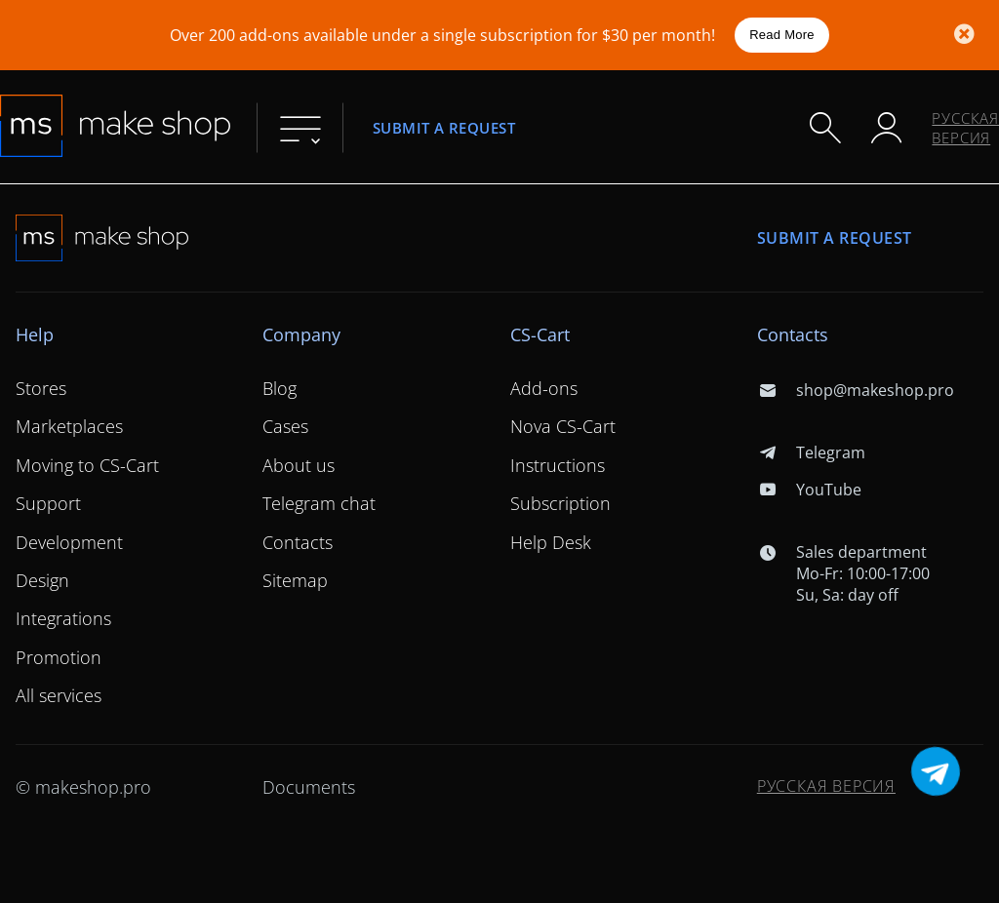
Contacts (297, 542)
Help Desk (550, 542)
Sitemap (295, 580)
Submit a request (444, 127)
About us (298, 465)
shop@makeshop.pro (855, 390)
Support (48, 503)
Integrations (63, 618)
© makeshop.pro (83, 787)
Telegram (811, 452)
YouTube (809, 489)
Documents (308, 787)
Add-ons (544, 388)
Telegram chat (319, 503)
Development (69, 542)
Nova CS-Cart (563, 426)
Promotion (58, 657)
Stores (41, 388)
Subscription (560, 503)
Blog (279, 388)
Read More (782, 34)
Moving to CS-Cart (87, 465)
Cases (285, 426)
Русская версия (965, 127)
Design (42, 580)
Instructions (557, 465)
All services (58, 695)
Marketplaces (69, 426)
